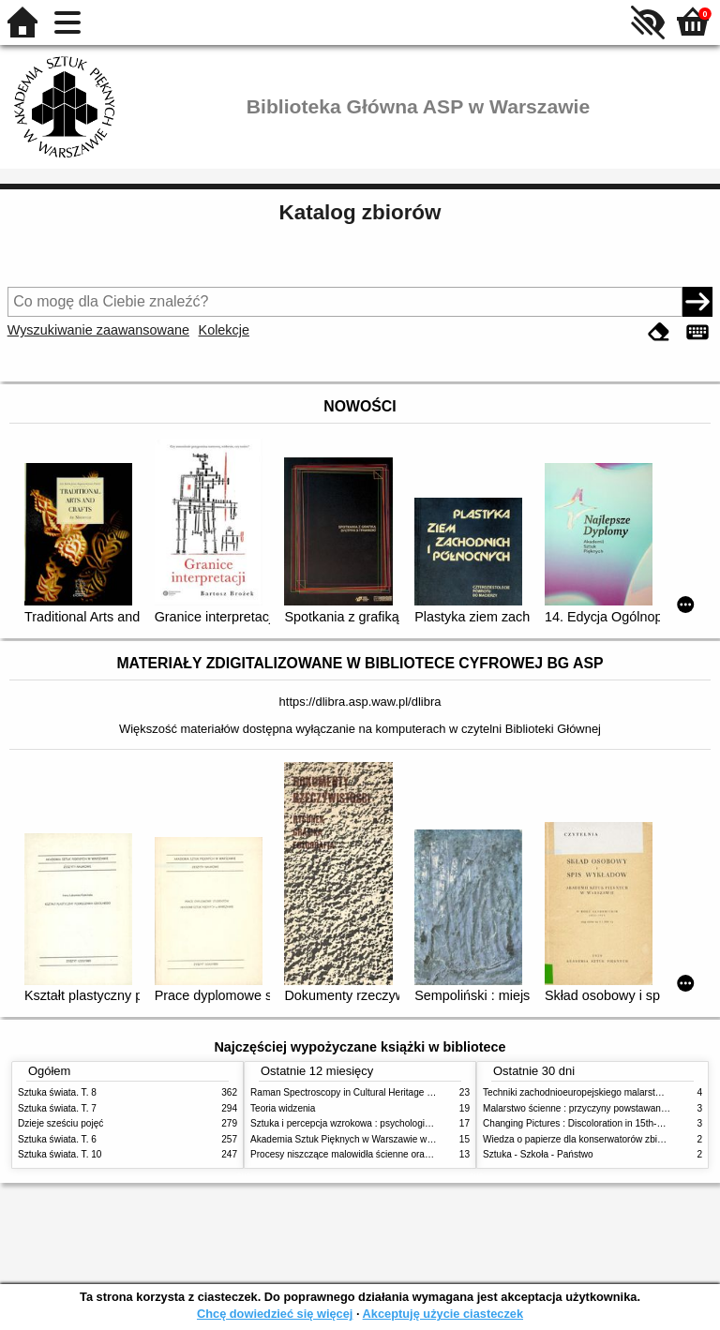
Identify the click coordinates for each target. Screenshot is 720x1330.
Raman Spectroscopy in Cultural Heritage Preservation (365, 1092)
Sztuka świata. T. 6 (57, 1139)
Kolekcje (224, 329)
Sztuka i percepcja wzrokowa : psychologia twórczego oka (371, 1123)
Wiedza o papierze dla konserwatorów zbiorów (580, 1139)
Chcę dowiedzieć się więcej (274, 1314)
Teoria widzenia (282, 1108)
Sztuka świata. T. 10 (59, 1154)
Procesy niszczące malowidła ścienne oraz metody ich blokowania (389, 1154)
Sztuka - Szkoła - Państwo (538, 1154)
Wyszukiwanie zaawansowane (98, 329)
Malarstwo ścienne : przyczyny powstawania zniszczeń (597, 1108)
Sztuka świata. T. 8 (57, 1092)
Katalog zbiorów (360, 212)
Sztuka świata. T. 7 (57, 1108)
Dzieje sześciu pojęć (60, 1123)
